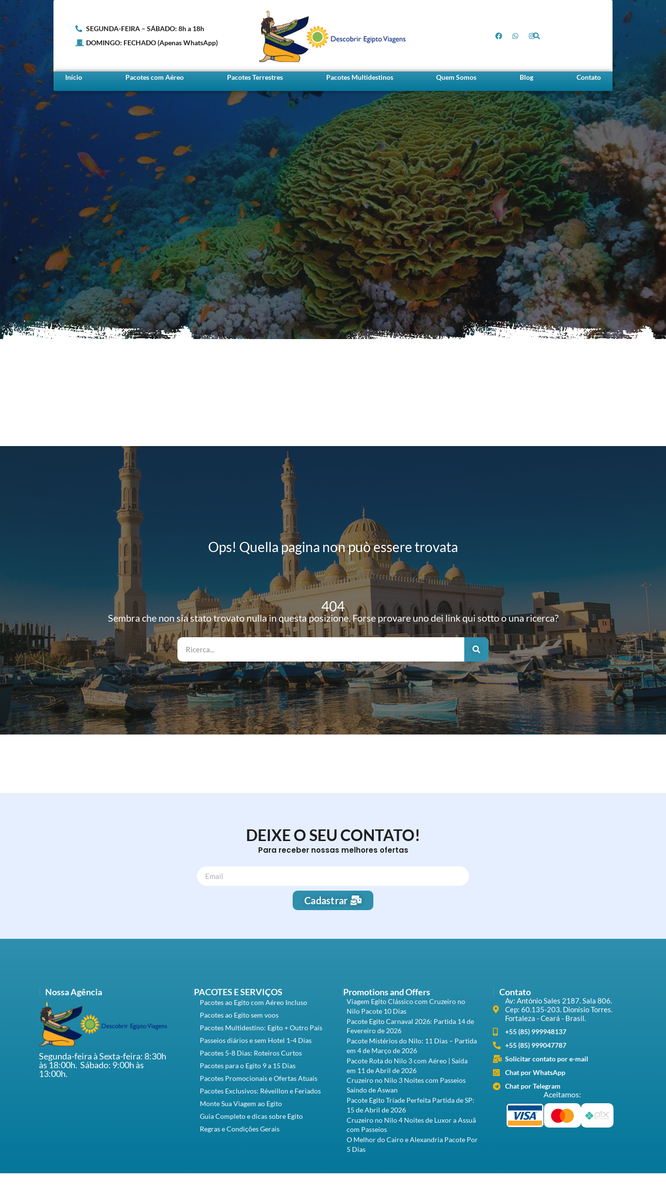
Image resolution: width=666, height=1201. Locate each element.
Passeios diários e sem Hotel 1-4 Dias (256, 1040)
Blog (526, 77)
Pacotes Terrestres (255, 77)
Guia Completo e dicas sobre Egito (251, 1116)
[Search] (476, 649)
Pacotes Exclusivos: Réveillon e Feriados (260, 1091)
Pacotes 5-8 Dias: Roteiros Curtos (251, 1053)
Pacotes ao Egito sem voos (239, 1015)
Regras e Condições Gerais (240, 1129)
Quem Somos (456, 77)
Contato (589, 77)
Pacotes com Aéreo (154, 77)
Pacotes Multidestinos (359, 77)
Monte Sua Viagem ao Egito (241, 1103)
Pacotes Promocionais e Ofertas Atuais (258, 1078)
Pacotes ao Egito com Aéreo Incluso (253, 1002)
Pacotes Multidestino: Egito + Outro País (261, 1027)
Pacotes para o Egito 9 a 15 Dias (248, 1065)
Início (73, 77)
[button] (536, 36)
